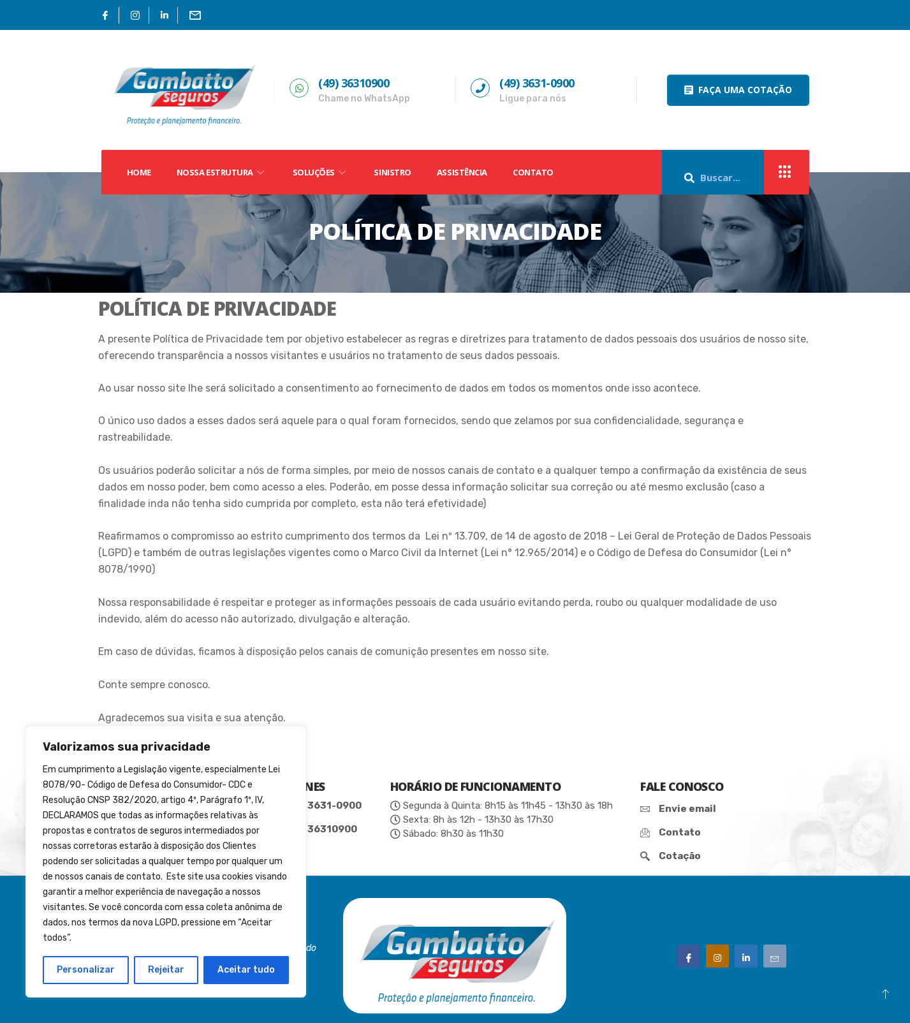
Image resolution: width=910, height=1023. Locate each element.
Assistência (462, 172)
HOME (139, 172)
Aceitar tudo (246, 969)
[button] (738, 90)
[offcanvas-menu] (785, 172)
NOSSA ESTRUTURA (222, 172)
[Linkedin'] (746, 956)
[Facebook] (105, 15)
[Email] (195, 15)
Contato (533, 172)
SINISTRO (392, 172)
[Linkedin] (165, 15)
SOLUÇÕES (321, 172)
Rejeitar (166, 969)
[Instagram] (135, 15)
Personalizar (86, 969)
